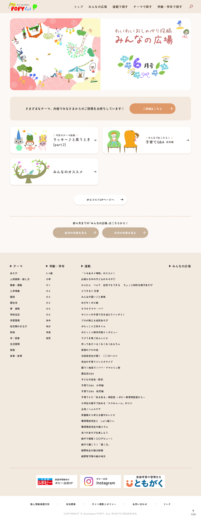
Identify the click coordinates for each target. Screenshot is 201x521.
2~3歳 (49, 273)
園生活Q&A (87, 373)
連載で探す (120, 7)
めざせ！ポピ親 (89, 302)
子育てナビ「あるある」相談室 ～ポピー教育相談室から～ (113, 397)
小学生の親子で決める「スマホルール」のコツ (106, 403)
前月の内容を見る (75, 232)
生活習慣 (15, 344)
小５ (48, 308)
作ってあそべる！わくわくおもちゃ (100, 344)
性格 (12, 332)
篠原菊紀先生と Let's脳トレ (98, 421)
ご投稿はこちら (152, 108)
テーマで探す (142, 7)
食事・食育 (16, 355)
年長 (48, 332)
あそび (13, 273)
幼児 (48, 338)
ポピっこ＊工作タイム (93, 326)
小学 (48, 279)
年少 (48, 326)
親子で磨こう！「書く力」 (96, 444)
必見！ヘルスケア (91, 409)
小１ (48, 285)
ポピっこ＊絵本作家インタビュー (99, 332)
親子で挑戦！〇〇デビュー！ (97, 438)
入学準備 (15, 291)
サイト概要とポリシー (104, 504)
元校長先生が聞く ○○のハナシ (99, 355)
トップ (78, 7)
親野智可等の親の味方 (93, 456)
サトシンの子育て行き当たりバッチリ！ (103, 314)
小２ (48, 291)
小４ (48, 302)
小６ (48, 314)
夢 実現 (15, 308)
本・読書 (15, 338)
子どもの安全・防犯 (92, 379)
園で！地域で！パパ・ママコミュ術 (100, 367)
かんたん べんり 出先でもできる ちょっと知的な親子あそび (117, 285)
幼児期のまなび (18, 326)
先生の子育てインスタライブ (97, 361)
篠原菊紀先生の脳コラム (94, 426)
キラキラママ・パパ (92, 308)
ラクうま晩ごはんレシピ (94, 338)
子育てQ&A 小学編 (92, 385)
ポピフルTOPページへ (100, 200)
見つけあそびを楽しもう (94, 432)
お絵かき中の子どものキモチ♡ (98, 279)
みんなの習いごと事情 (93, 296)
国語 (12, 296)
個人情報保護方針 (36, 504)
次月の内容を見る (125, 232)
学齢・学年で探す (169, 7)
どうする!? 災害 (90, 291)
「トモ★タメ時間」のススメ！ (98, 273)
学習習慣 (15, 320)
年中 (48, 320)
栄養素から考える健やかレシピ (98, 415)
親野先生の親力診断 (92, 450)
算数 (12, 350)
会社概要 (69, 504)
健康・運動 (16, 285)
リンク (172, 504)
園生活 (13, 302)
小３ (48, 296)
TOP (192, 513)
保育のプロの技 (89, 350)
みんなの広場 (97, 7)
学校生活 (15, 314)
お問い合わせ (143, 504)
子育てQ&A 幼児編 (92, 391)
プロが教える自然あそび (94, 320)
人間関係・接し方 (19, 279)
